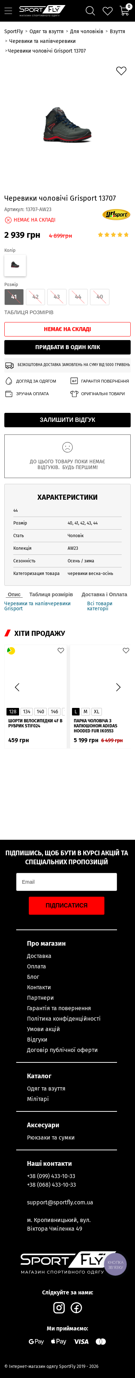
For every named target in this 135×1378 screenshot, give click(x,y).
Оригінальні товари (97, 393)
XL (96, 712)
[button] (118, 687)
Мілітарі (38, 1099)
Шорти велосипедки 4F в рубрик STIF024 (35, 723)
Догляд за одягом (30, 381)
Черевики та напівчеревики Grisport (37, 606)
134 (26, 712)
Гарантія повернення (99, 381)
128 (13, 712)
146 (54, 712)
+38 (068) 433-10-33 (51, 1184)
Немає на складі (67, 329)
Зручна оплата (26, 393)
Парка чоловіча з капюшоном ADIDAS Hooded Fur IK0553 (95, 725)
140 (40, 712)
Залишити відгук (67, 420)
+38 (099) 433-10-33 (51, 1176)
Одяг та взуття (46, 1088)
